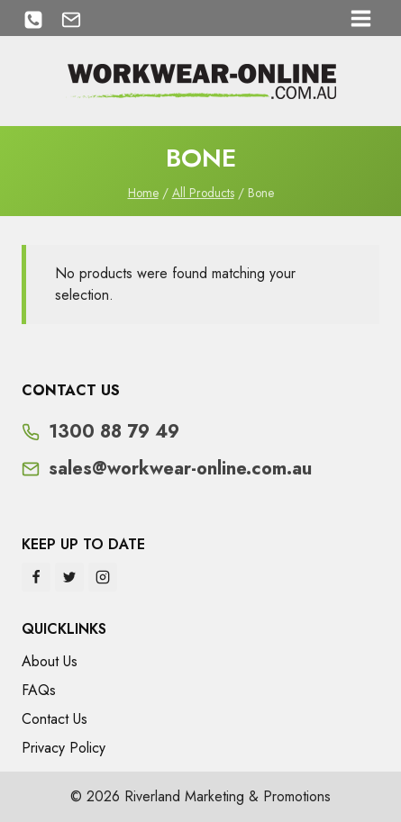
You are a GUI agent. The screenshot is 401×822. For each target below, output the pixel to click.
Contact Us (54, 719)
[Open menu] (360, 18)
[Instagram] (102, 577)
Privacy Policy (63, 747)
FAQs (39, 690)
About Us (49, 661)
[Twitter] (69, 577)
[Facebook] (36, 577)
